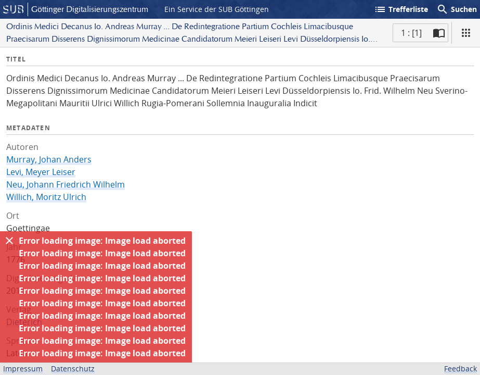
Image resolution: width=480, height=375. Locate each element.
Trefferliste (401, 9)
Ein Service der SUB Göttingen (216, 9)
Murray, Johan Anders (49, 159)
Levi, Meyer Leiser (40, 172)
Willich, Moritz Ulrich (46, 197)
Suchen (456, 9)
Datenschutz (73, 368)
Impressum (23, 368)
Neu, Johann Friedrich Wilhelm (65, 184)
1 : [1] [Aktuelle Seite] (411, 33)
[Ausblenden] (9, 240)
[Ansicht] (466, 33)
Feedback (460, 368)
